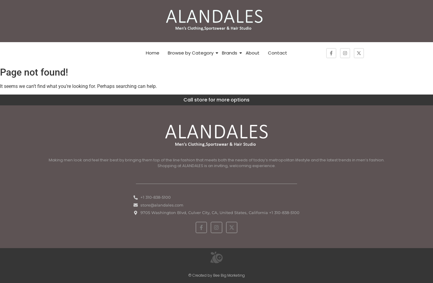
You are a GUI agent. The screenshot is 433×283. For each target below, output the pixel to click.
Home (152, 53)
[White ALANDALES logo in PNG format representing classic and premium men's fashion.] (216, 134)
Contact (277, 53)
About (252, 53)
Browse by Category (190, 53)
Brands (229, 53)
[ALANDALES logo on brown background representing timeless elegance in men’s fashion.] (216, 20)
